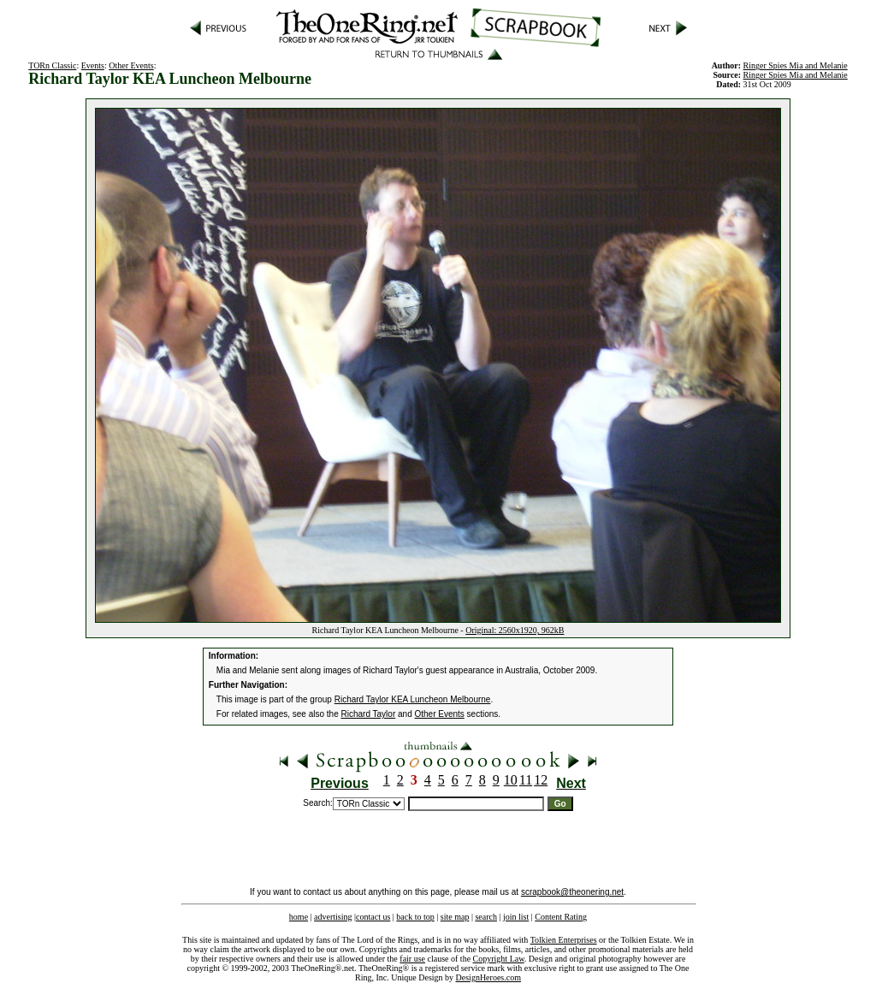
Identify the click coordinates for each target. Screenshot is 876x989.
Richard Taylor (368, 714)
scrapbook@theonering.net (572, 892)
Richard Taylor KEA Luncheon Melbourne (412, 699)
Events (92, 65)
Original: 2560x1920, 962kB (514, 630)
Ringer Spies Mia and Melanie (795, 75)
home (298, 916)
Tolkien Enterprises (563, 940)
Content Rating (561, 916)
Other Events (131, 65)
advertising (333, 916)
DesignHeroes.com (488, 977)
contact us (373, 916)
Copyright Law (498, 958)
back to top (415, 916)
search (486, 916)
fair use (412, 958)
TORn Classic (52, 65)
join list (516, 916)
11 (525, 780)
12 (541, 780)
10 (511, 780)
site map (455, 916)
